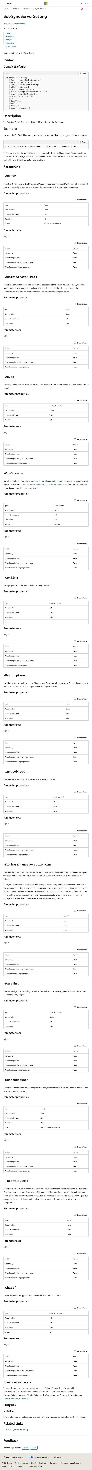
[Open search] (81, 3)
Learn (6, 8)
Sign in (87, 3)
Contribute (43, 1463)
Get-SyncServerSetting (18, 1429)
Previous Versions (21, 1463)
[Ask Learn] (81, 9)
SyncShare (39, 8)
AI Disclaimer (7, 1463)
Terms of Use (7, 1466)
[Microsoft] (46, 3)
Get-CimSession (56, 484)
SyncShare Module (18, 23)
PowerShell (27, 8)
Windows (15, 8)
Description (9, 36)
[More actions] (86, 9)
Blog (32, 1463)
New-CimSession (37, 484)
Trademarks (19, 1466)
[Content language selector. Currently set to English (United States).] (13, 1457)
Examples (10, 40)
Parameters (10, 43)
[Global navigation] (2, 3)
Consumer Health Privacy (70, 1463)
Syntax (9, 33)
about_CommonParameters (15, 1398)
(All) (6, 236)
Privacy (53, 1463)
